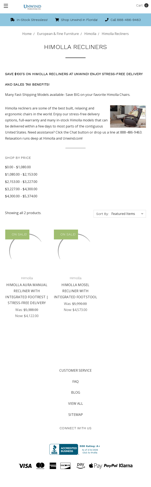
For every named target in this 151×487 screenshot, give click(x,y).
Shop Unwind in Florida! (76, 20)
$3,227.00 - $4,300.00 (21, 189)
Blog (75, 392)
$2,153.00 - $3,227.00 (21, 181)
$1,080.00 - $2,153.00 (21, 174)
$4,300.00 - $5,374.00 (21, 196)
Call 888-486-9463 (123, 20)
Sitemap (75, 414)
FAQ (75, 381)
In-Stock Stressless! (29, 20)
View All (75, 403)
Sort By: (102, 214)
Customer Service (75, 370)
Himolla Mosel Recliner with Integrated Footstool (75, 291)
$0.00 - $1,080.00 (18, 167)
